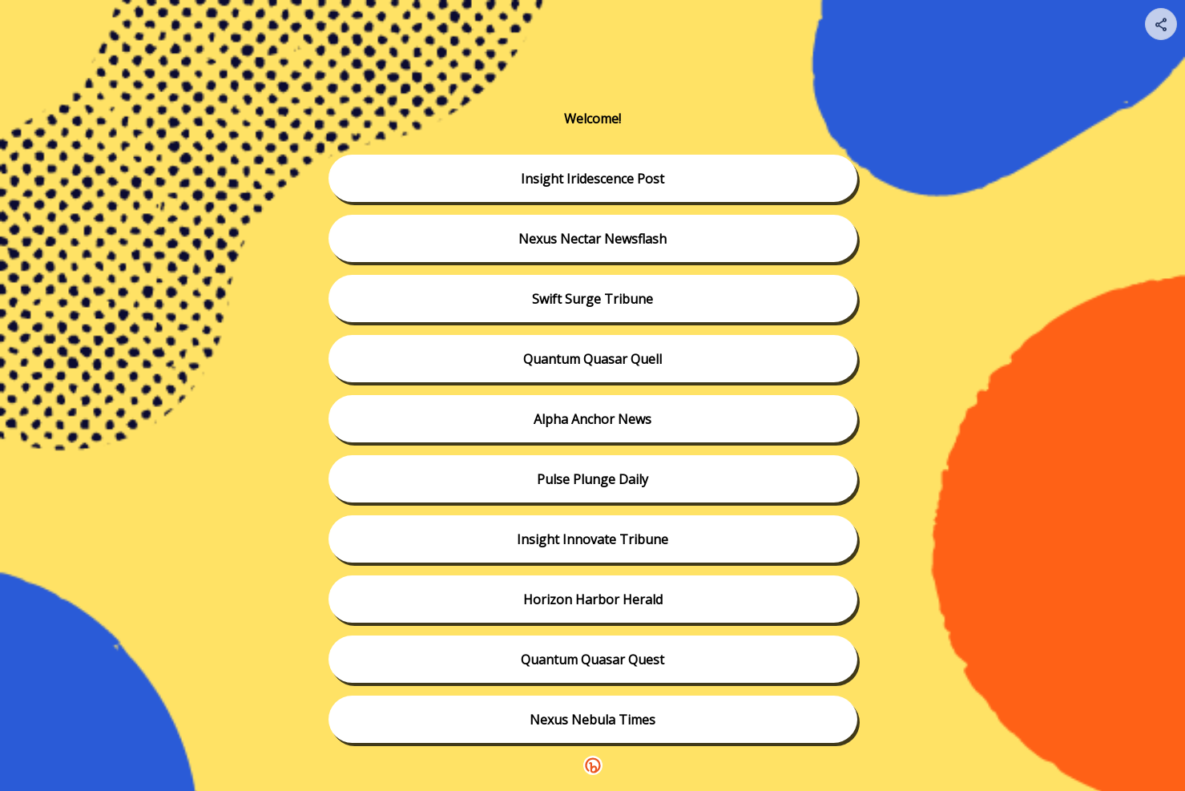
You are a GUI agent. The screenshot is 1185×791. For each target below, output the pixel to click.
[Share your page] (1161, 24)
